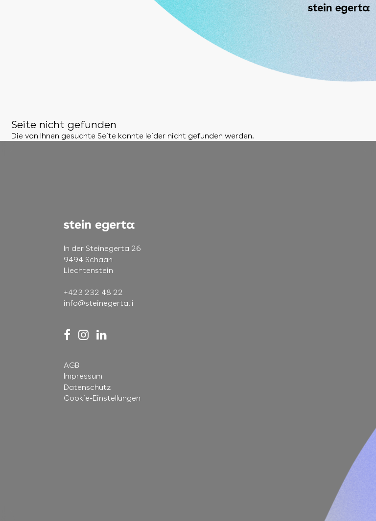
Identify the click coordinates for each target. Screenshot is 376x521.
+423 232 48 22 (93, 292)
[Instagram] (83, 335)
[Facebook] (67, 335)
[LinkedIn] (101, 335)
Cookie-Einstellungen (102, 398)
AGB (71, 365)
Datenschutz (87, 387)
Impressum (83, 376)
